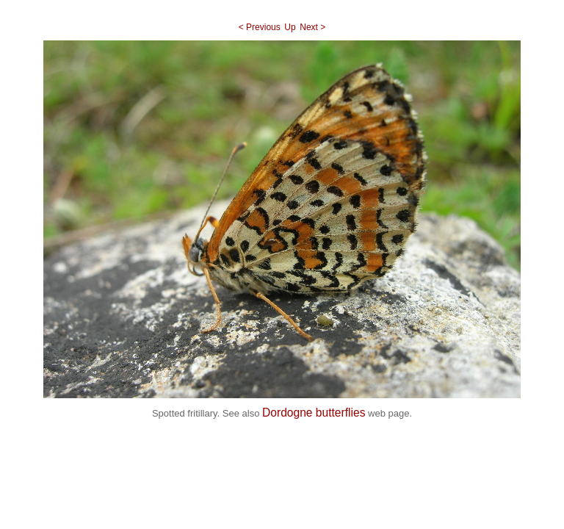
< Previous (260, 27)
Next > (312, 27)
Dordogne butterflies (313, 412)
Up (289, 27)
